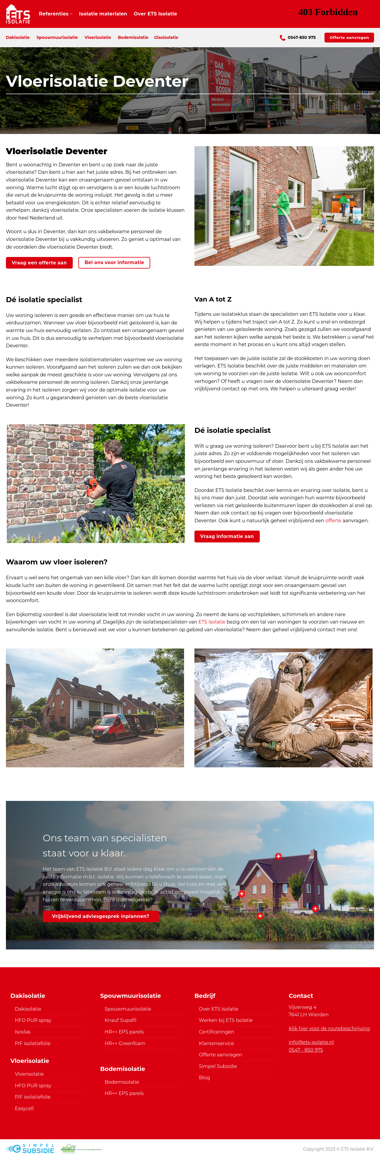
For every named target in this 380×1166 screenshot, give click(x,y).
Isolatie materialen (103, 14)
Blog (204, 1077)
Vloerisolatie (98, 37)
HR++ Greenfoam (125, 1043)
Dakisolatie (18, 37)
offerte (333, 520)
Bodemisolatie (133, 37)
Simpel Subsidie (218, 1066)
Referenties (55, 14)
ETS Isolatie (211, 622)
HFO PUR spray (33, 1020)
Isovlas (23, 1032)
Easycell (24, 1108)
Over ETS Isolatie (155, 14)
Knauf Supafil (121, 1020)
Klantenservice (216, 1043)
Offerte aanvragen (220, 1055)
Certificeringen (216, 1032)
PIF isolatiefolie (32, 1043)
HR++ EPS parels (124, 1032)
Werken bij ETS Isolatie (226, 1020)
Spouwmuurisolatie (57, 37)
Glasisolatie (166, 37)
